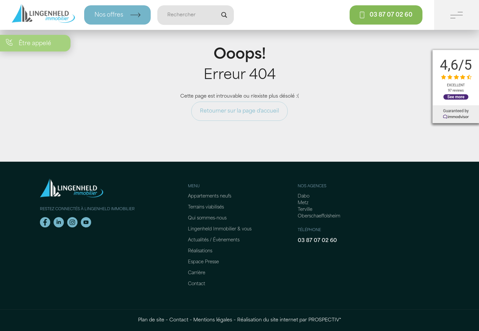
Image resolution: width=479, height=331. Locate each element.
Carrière (196, 273)
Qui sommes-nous (207, 218)
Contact (196, 284)
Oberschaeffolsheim (319, 216)
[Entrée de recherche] (192, 15)
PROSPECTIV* (324, 320)
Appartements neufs (209, 196)
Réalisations (200, 251)
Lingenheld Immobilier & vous (219, 229)
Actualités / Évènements (214, 240)
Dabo (303, 196)
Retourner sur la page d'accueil (239, 111)
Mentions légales (212, 320)
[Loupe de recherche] (224, 15)
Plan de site (151, 320)
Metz (303, 203)
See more (456, 97)
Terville (305, 209)
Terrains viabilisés (206, 207)
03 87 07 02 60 (317, 240)
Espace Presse (203, 262)
